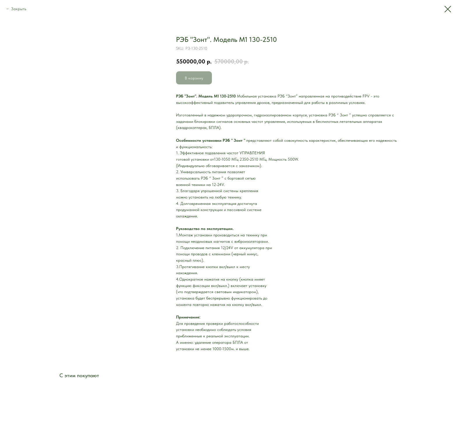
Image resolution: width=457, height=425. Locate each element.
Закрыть (18, 8)
